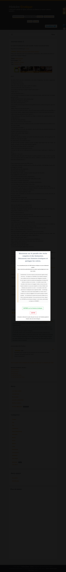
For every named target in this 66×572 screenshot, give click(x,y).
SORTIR (33, 312)
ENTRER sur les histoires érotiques (32, 308)
